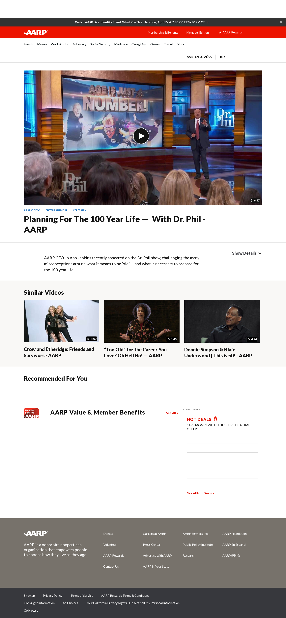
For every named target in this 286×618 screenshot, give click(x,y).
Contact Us (111, 566)
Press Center (151, 544)
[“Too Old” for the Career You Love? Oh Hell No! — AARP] (142, 329)
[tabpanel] (222, 56)
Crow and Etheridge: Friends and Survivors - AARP (59, 352)
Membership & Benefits (163, 32)
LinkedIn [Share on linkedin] (257, 597)
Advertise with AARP (157, 555)
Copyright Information (39, 603)
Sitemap (29, 595)
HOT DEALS (199, 419)
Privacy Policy (52, 595)
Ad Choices (70, 603)
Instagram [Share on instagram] (244, 597)
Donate (108, 533)
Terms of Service (82, 595)
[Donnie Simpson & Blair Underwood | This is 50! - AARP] (222, 329)
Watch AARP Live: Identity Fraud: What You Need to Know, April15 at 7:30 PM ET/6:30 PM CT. (140, 22)
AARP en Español (199, 56)
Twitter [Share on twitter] (231, 597)
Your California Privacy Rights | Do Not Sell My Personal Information (133, 603)
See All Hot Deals (199, 493)
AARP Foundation (234, 533)
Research (189, 555)
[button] (281, 21)
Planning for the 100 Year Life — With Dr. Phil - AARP (115, 224)
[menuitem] (28, 46)
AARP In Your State (156, 566)
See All (171, 413)
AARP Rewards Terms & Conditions (125, 595)
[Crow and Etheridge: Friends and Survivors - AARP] (61, 329)
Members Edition (197, 32)
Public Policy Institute (198, 544)
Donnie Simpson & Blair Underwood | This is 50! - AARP (218, 353)
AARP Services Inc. (195, 533)
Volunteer (110, 544)
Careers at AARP (154, 533)
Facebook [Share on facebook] (217, 597)
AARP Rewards (113, 555)
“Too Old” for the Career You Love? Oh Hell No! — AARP (135, 353)
